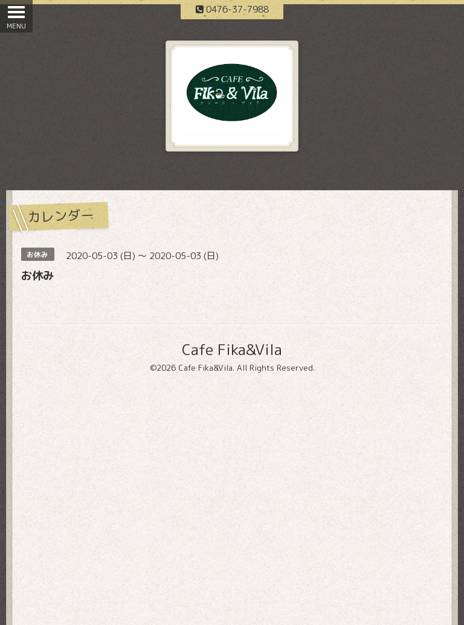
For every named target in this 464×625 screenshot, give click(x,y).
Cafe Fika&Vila (232, 349)
